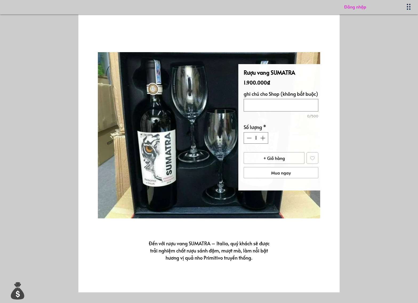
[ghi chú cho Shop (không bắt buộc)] (281, 105)
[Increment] (263, 137)
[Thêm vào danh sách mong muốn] (312, 158)
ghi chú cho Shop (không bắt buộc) (281, 94)
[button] (17, 290)
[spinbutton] (256, 137)
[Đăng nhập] (372, 7)
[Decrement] (248, 137)
